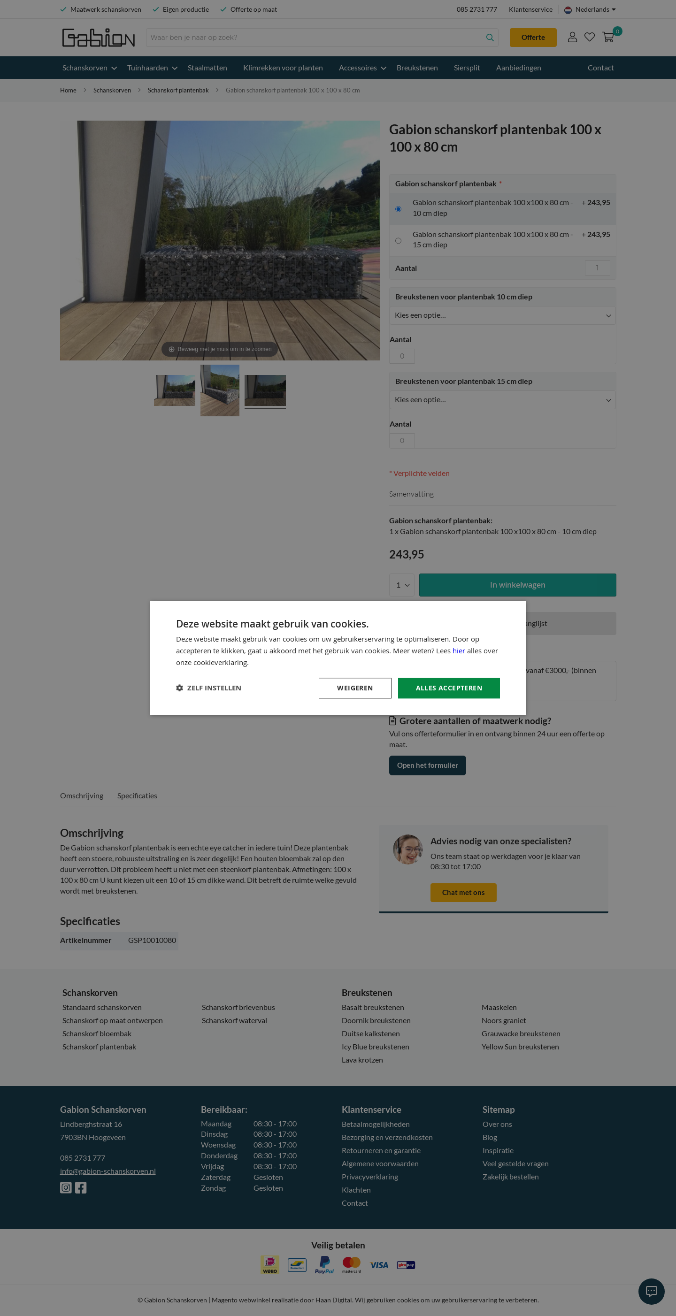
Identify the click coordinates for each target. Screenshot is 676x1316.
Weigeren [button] (355, 687)
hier (459, 650)
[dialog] (338, 658)
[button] (208, 688)
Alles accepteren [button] (449, 687)
